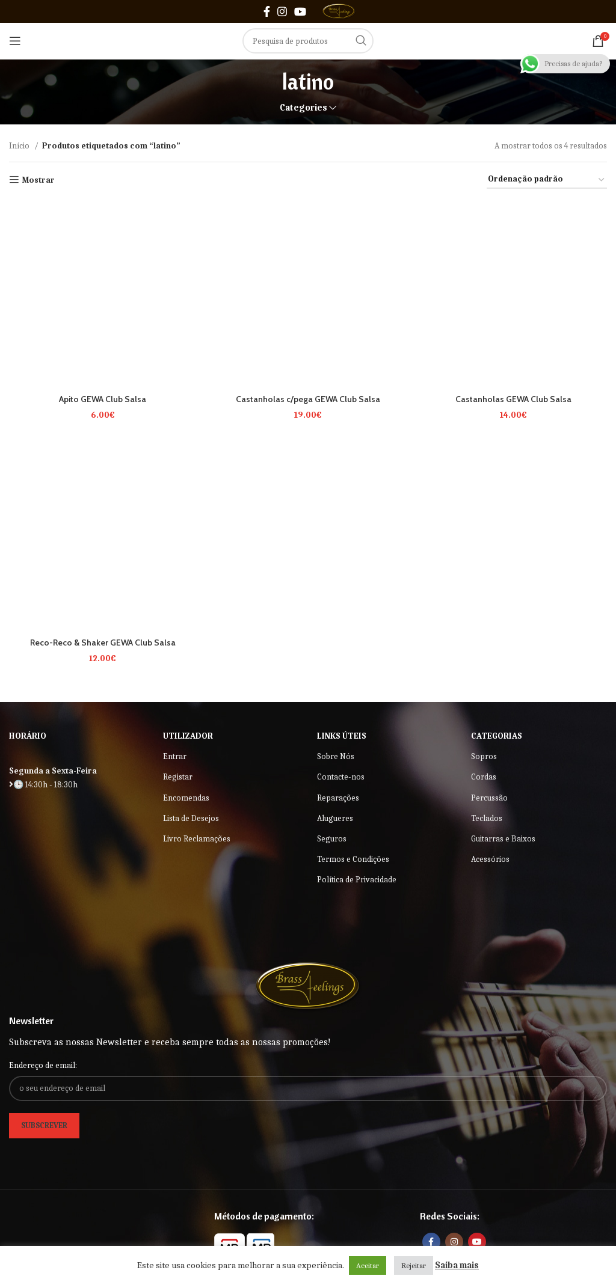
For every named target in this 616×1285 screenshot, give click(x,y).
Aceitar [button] (367, 1265)
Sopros (484, 756)
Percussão (489, 798)
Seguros (331, 839)
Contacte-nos (341, 777)
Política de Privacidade (356, 879)
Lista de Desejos (191, 818)
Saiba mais (457, 1265)
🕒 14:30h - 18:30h (43, 785)
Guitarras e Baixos (503, 839)
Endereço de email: (43, 1065)
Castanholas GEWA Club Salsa (513, 399)
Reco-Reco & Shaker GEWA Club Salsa (103, 642)
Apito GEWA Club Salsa (102, 399)
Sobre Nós (335, 756)
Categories (303, 107)
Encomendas (186, 798)
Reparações (338, 798)
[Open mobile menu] (15, 41)
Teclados (486, 818)
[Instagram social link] (282, 11)
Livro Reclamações (196, 839)
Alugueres (335, 818)
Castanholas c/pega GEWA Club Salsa (308, 399)
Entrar (174, 756)
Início (20, 146)
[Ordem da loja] (547, 180)
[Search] (308, 40)
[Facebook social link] (267, 11)
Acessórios (490, 859)
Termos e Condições (353, 859)
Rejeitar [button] (413, 1265)
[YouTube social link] (300, 11)
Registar (177, 777)
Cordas (483, 777)
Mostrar (38, 180)
